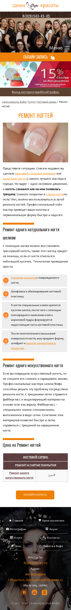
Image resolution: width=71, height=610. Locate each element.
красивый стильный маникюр (35, 173)
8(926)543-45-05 (36, 16)
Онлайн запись (35, 494)
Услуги (31, 102)
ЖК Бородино (35, 578)
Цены (17, 546)
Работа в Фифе (53, 546)
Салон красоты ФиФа (14, 102)
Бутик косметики (53, 520)
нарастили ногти (14, 179)
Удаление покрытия (24, 277)
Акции (53, 529)
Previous (11, 74)
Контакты (53, 537)
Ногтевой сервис (46, 102)
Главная (17, 520)
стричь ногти (55, 194)
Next (59, 74)
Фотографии (18, 529)
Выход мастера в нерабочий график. (35, 92)
